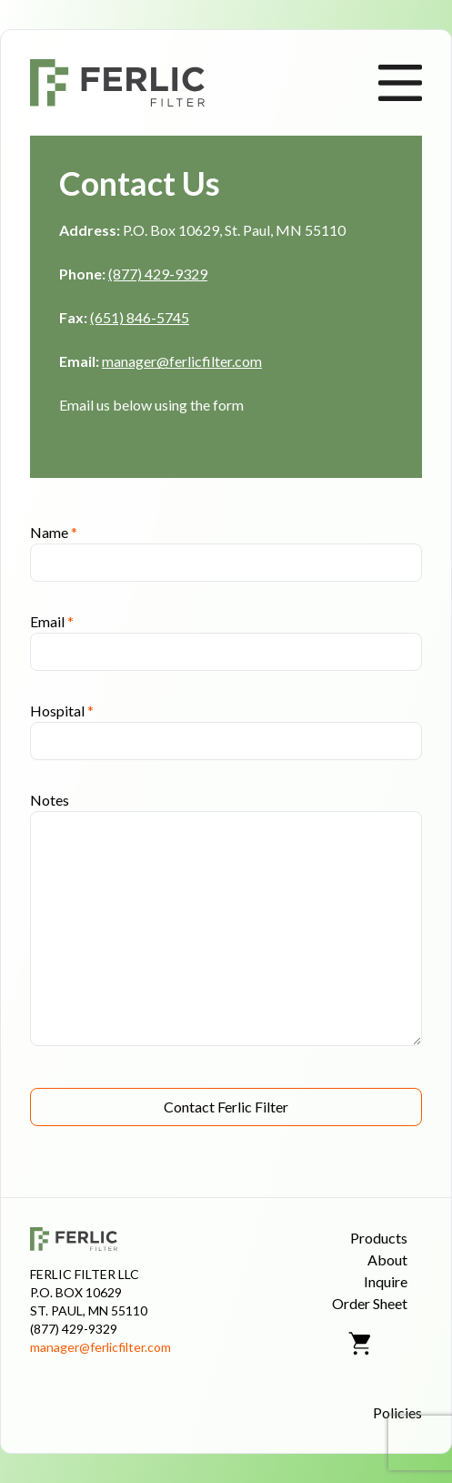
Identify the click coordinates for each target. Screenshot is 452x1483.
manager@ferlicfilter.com (182, 361)
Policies (397, 1412)
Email (52, 621)
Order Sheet (369, 1303)
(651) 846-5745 (139, 317)
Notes (49, 799)
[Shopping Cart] (361, 1344)
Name (53, 532)
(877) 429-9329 (157, 273)
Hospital (62, 710)
